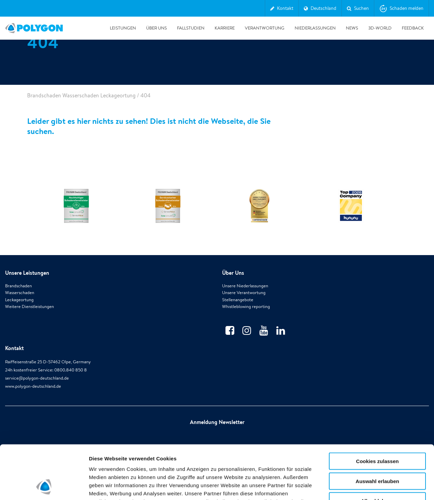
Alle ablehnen (377, 450)
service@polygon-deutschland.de (37, 378)
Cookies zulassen (377, 411)
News (352, 28)
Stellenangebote (237, 300)
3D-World (380, 28)
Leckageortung (19, 300)
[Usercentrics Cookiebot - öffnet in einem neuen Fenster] (44, 487)
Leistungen (123, 28)
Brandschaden (18, 286)
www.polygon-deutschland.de (33, 386)
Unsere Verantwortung (243, 292)
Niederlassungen (315, 28)
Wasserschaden (19, 292)
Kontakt (14, 348)
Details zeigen (360, 486)
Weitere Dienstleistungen (29, 306)
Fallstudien (190, 28)
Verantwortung (264, 28)
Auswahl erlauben (377, 431)
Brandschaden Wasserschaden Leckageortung (81, 95)
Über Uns (156, 28)
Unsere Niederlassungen (245, 286)
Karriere (225, 28)
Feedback (413, 28)
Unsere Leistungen (27, 272)
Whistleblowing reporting (246, 306)
